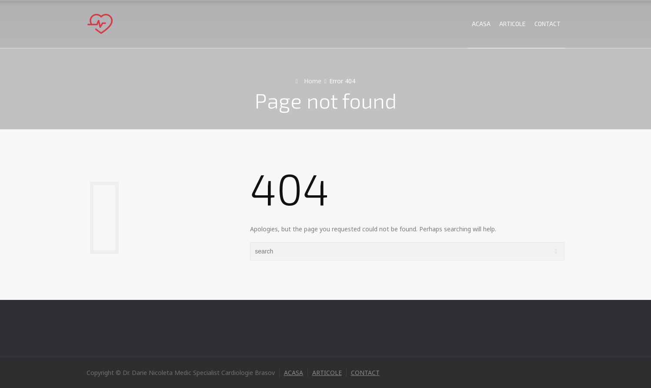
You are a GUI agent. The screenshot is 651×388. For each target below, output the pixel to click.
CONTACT (547, 23)
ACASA (481, 23)
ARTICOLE (512, 23)
